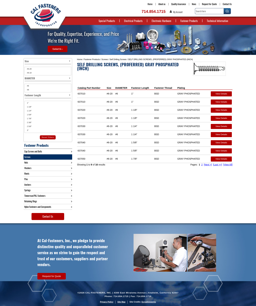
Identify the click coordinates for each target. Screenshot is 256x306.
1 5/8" (29, 115)
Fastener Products (189, 21)
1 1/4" (29, 111)
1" (27, 103)
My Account (178, 12)
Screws (105, 59)
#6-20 (29, 69)
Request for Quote (209, 4)
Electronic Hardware (161, 21)
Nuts (26, 162)
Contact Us (227, 4)
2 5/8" (29, 126)
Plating (181, 88)
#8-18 (29, 73)
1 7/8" (29, 119)
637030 (81, 126)
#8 (27, 90)
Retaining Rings (30, 201)
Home (150, 4)
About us (161, 4)
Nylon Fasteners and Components (37, 206)
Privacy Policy (106, 302)
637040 (81, 142)
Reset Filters (48, 137)
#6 (27, 86)
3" (27, 130)
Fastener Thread (163, 88)
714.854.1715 (154, 11)
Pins (26, 179)
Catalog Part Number (89, 88)
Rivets (26, 173)
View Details (221, 94)
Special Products (107, 21)
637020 (81, 110)
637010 (81, 93)
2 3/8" (29, 122)
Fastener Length (140, 88)
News (194, 4)
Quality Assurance (178, 4)
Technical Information (217, 21)
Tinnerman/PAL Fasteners (34, 195)
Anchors (27, 184)
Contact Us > (58, 48)
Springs (27, 190)
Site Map (121, 302)
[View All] (227, 164)
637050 (81, 158)
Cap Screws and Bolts (33, 151)
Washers (27, 168)
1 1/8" (29, 107)
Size (109, 88)
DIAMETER (121, 88)
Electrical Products (133, 21)
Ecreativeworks (149, 302)
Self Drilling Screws (118, 59)
